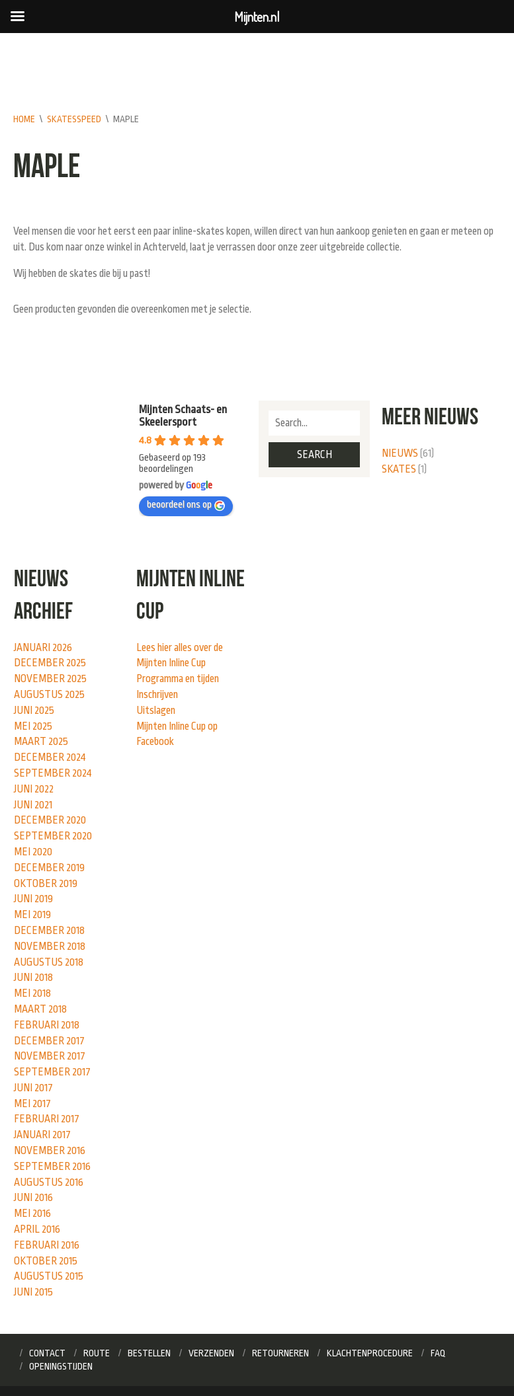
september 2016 (52, 1167)
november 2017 (49, 1056)
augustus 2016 (48, 1182)
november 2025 (50, 679)
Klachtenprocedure (370, 1353)
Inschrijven (157, 695)
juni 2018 (33, 978)
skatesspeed (74, 119)
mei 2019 (32, 915)
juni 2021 (33, 805)
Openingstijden (61, 1366)
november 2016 (49, 1151)
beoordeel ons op (186, 504)
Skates (399, 469)
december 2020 (50, 820)
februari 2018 (46, 1025)
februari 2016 (46, 1245)
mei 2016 (32, 1214)
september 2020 (53, 836)
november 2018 (49, 946)
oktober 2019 (45, 884)
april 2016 (37, 1229)
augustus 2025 (49, 695)
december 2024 (50, 757)
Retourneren (280, 1353)
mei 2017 (32, 1104)
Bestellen (149, 1353)
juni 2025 (34, 711)
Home (24, 119)
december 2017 (49, 1041)
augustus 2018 (48, 962)
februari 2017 (46, 1119)
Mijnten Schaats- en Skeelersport (183, 415)
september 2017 (52, 1072)
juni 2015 (33, 1292)
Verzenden (211, 1353)
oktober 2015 (45, 1261)
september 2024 (53, 773)
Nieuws (400, 453)
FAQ (438, 1353)
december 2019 (49, 868)
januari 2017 (42, 1135)
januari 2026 (43, 648)
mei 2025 (33, 726)
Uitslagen (155, 711)
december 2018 (49, 931)
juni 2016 (33, 1198)
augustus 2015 (48, 1276)
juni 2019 (33, 899)
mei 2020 (33, 852)
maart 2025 (41, 742)
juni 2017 (33, 1088)
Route (96, 1353)
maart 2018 (40, 1009)
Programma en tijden (177, 679)
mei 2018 (32, 993)
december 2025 (50, 663)
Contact (47, 1353)
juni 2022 (34, 789)
